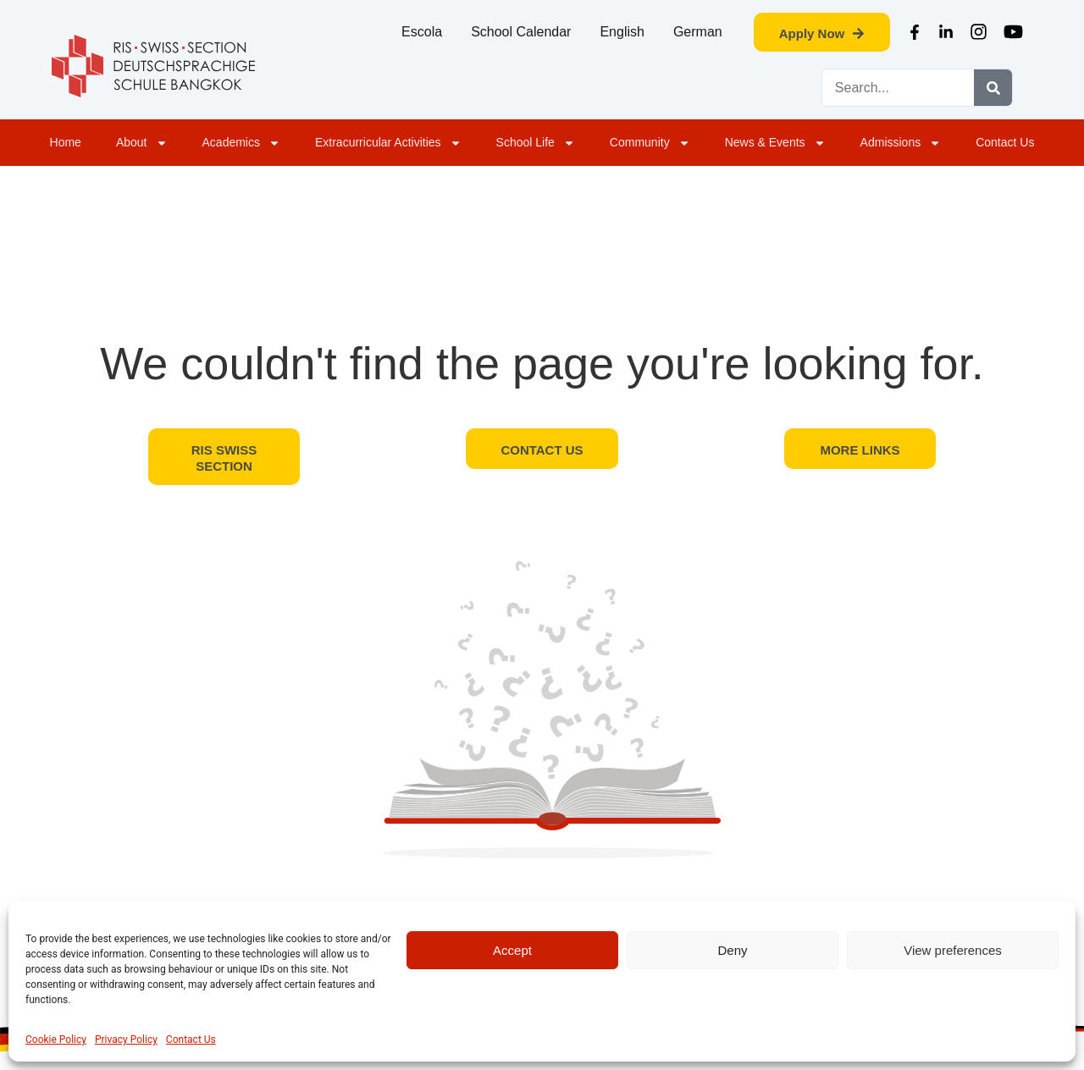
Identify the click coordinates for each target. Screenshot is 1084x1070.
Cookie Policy (55, 1039)
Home (65, 142)
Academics (241, 143)
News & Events (775, 143)
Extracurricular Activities (388, 143)
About (142, 143)
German (697, 32)
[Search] (993, 87)
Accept (512, 950)
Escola (421, 32)
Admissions (901, 143)
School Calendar (521, 32)
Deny (732, 950)
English (622, 32)
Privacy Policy (126, 1039)
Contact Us (191, 1039)
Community (650, 143)
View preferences (953, 950)
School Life (535, 143)
